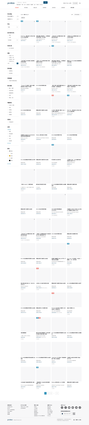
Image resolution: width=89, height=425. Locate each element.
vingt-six (53, 360)
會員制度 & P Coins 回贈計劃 (39, 415)
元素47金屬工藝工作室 (40, 38)
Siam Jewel (69, 261)
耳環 (22, 4)
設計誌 (8, 408)
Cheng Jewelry (24, 38)
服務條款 (35, 411)
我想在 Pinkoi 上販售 (67, 3)
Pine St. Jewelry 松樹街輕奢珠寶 (27, 385)
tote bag (41, 4)
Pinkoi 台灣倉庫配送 (11, 409)
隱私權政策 (36, 412)
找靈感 (8, 412)
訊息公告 (35, 409)
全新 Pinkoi (49, 409)
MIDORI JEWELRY (24, 286)
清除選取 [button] (9, 129)
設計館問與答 (23, 408)
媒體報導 (49, 408)
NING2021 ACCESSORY (41, 236)
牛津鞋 (37, 4)
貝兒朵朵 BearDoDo (71, 162)
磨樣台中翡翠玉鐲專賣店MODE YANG (59, 113)
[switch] (13, 16)
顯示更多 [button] (9, 143)
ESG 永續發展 (50, 411)
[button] (17, 63)
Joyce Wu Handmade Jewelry (72, 212)
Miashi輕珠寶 (69, 310)
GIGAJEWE (69, 63)
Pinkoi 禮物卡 (9, 411)
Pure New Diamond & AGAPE (57, 212)
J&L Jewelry (38, 286)
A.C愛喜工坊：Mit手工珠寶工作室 (27, 187)
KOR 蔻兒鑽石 (54, 162)
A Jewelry (38, 187)
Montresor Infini (55, 38)
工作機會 (49, 414)
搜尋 (45, 2)
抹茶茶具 (28, 4)
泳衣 (25, 4)
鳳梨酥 (32, 4)
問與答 (35, 406)
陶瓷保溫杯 (19, 4)
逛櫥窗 (8, 414)
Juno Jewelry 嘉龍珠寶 (71, 360)
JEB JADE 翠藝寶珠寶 (56, 310)
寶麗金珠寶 (38, 88)
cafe (34, 4)
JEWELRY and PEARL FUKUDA (42, 137)
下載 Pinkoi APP (66, 413)
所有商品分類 (9, 406)
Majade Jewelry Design (40, 335)
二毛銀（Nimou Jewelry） (26, 335)
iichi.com (49, 415)
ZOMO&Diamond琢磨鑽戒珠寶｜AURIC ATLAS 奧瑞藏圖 (63, 261)
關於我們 (49, 406)
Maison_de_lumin (24, 137)
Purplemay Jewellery (40, 385)
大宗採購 (35, 408)
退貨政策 (35, 414)
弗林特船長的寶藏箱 (25, 88)
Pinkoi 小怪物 (49, 412)
